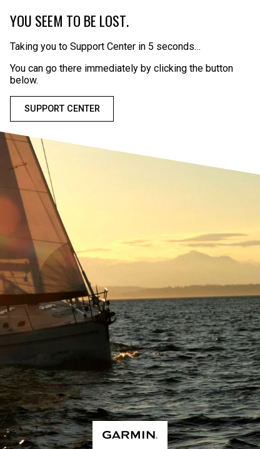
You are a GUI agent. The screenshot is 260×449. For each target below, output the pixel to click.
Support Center (62, 109)
